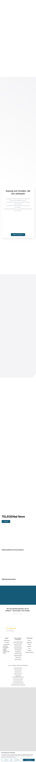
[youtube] (17, 613)
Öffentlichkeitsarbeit (9, 579)
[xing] (20, 613)
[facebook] (13, 613)
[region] (18, 756)
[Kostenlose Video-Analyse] (18, 617)
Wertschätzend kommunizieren (13, 550)
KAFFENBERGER (24, 665)
